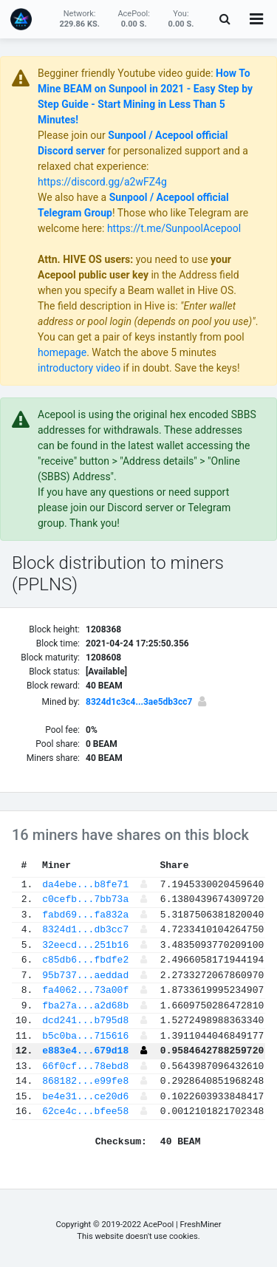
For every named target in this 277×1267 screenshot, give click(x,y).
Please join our (73, 135)
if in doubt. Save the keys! (179, 368)
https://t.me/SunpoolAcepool (174, 228)
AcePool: (133, 19)
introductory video (79, 368)
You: (181, 19)
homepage (62, 352)
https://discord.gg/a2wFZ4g (102, 182)
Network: (79, 19)
